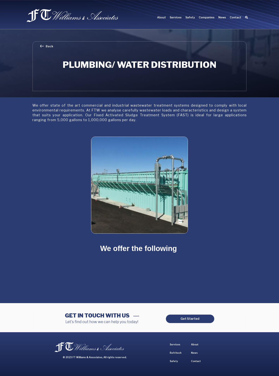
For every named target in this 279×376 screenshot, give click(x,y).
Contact (235, 17)
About (161, 17)
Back (49, 46)
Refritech (175, 352)
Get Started (190, 319)
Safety (190, 17)
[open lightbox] (139, 185)
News (222, 17)
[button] (175, 18)
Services (175, 344)
